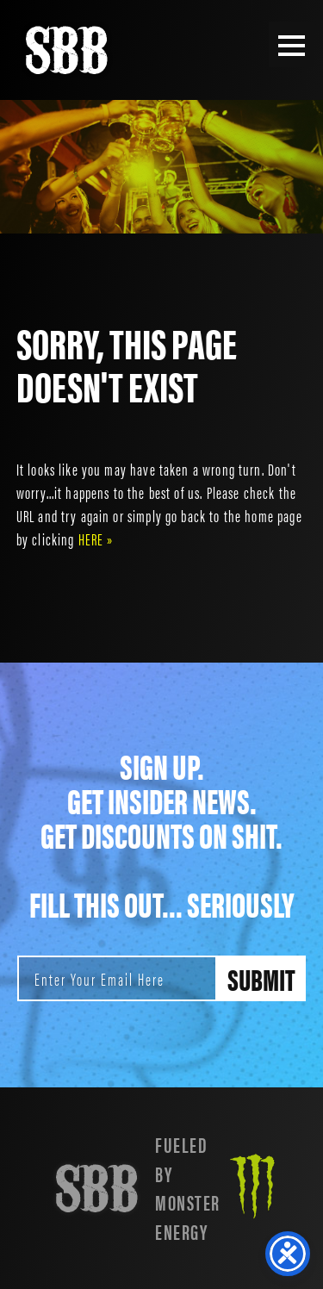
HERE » (96, 538)
